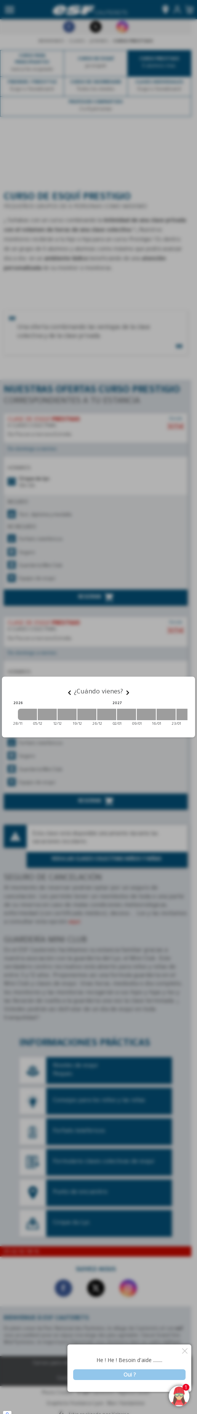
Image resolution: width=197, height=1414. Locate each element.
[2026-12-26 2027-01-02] (106, 714)
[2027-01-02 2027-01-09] (126, 714)
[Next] (128, 693)
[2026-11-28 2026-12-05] (27, 714)
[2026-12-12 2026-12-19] (67, 714)
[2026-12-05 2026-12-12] (47, 714)
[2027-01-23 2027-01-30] (185, 714)
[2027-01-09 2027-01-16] (146, 714)
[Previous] (69, 693)
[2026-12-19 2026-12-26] (86, 714)
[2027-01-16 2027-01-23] (166, 714)
